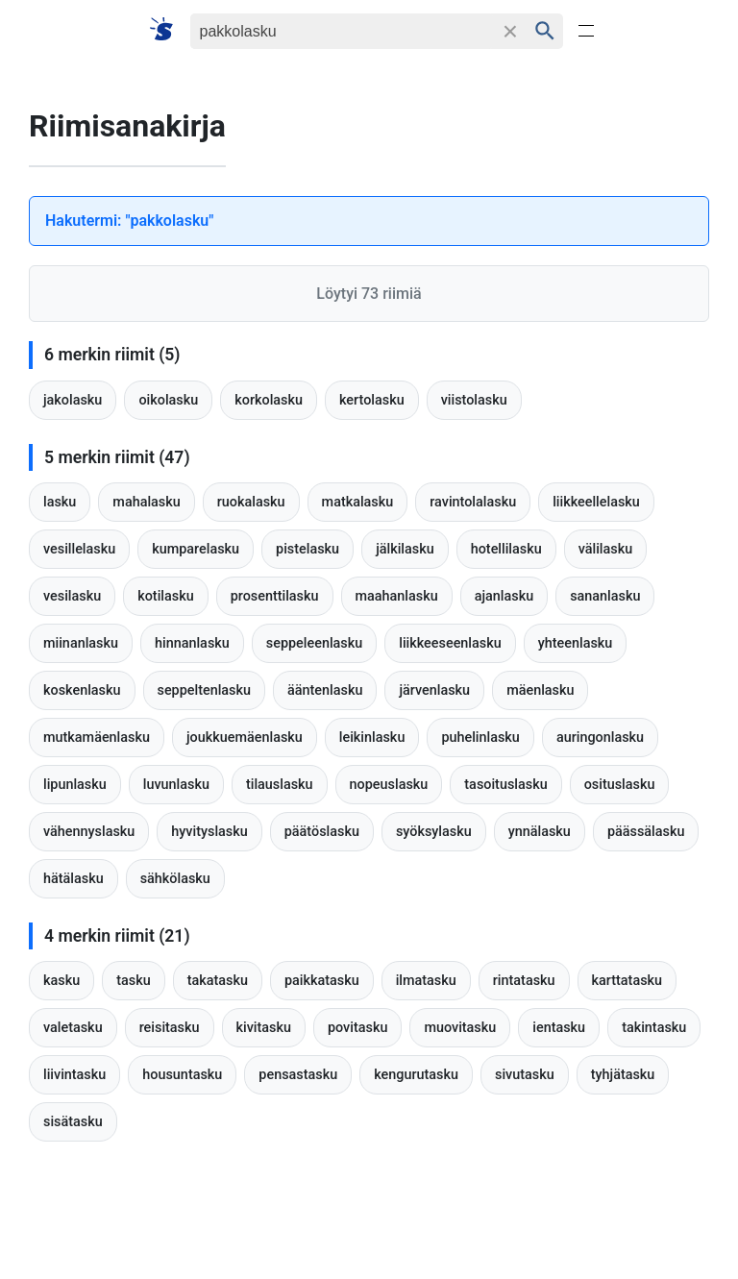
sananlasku (605, 596)
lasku (59, 502)
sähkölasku (175, 879)
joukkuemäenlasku (244, 737)
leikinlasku (372, 737)
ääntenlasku (324, 690)
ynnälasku (539, 832)
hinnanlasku (192, 643)
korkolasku (268, 400)
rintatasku (524, 980)
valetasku (73, 1028)
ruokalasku (251, 502)
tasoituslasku (505, 784)
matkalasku (358, 502)
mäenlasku (540, 690)
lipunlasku (75, 784)
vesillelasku (79, 549)
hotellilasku (506, 549)
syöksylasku (434, 832)
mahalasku (146, 502)
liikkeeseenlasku (450, 643)
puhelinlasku (480, 737)
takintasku (654, 1028)
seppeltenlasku (205, 690)
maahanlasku (397, 596)
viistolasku (474, 400)
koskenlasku (82, 690)
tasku (133, 980)
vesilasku (72, 596)
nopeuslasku (389, 784)
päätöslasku (321, 832)
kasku (61, 980)
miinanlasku (80, 643)
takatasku (217, 980)
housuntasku (182, 1075)
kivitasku (263, 1028)
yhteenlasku (575, 643)
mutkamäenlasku (96, 737)
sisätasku (73, 1122)
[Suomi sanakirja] (167, 30)
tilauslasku (279, 784)
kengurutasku (416, 1075)
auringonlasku (600, 737)
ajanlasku (504, 596)
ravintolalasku (473, 502)
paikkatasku (321, 980)
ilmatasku (426, 980)
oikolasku (168, 400)
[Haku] (341, 31)
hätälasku (73, 879)
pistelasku (307, 549)
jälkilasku (405, 549)
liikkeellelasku (596, 502)
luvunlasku (176, 784)
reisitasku (169, 1028)
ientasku (558, 1028)
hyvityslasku (209, 832)
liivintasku (74, 1075)
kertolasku (372, 400)
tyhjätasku (623, 1075)
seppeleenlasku (314, 643)
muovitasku (460, 1028)
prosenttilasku (275, 596)
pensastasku (297, 1075)
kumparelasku (195, 549)
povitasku (357, 1028)
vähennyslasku (89, 832)
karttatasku (627, 980)
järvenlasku (434, 690)
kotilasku (165, 596)
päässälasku (646, 832)
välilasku (605, 549)
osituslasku (619, 784)
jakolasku (72, 400)
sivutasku (524, 1075)
